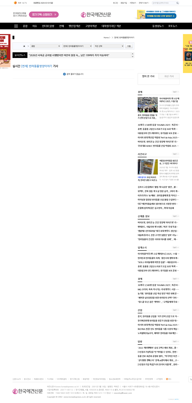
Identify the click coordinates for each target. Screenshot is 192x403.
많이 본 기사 (148, 76)
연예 (61, 25)
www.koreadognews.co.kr (75, 397)
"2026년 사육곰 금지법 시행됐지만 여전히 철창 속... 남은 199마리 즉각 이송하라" (69, 56)
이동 (129, 46)
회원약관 (86, 379)
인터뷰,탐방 (48, 25)
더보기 (175, 92)
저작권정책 (149, 379)
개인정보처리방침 (99, 379)
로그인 (115, 3)
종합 (25, 25)
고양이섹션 (91, 25)
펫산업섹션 (74, 25)
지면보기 (133, 3)
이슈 (34, 25)
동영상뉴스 (158, 25)
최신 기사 (169, 76)
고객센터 (159, 379)
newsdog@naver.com (123, 393)
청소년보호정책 (114, 379)
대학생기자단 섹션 (111, 25)
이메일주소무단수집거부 (132, 379)
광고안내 (27, 379)
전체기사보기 (143, 3)
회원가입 (124, 3)
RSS (168, 379)
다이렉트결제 (62, 379)
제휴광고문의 (39, 379)
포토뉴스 (172, 25)
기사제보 (50, 379)
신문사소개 (17, 379)
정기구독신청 (75, 379)
